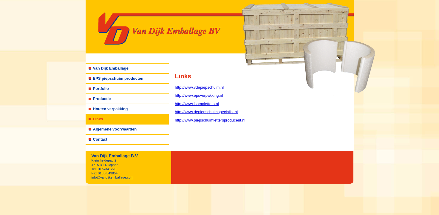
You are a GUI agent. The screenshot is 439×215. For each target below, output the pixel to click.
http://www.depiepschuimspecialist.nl (206, 112)
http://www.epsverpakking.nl (199, 95)
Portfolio (101, 88)
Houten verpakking (110, 109)
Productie (102, 98)
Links (98, 119)
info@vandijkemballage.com (113, 177)
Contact (100, 139)
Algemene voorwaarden (115, 129)
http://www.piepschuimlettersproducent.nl (210, 120)
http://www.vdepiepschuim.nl (199, 87)
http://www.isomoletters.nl (197, 104)
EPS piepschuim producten (118, 78)
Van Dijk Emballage (111, 68)
